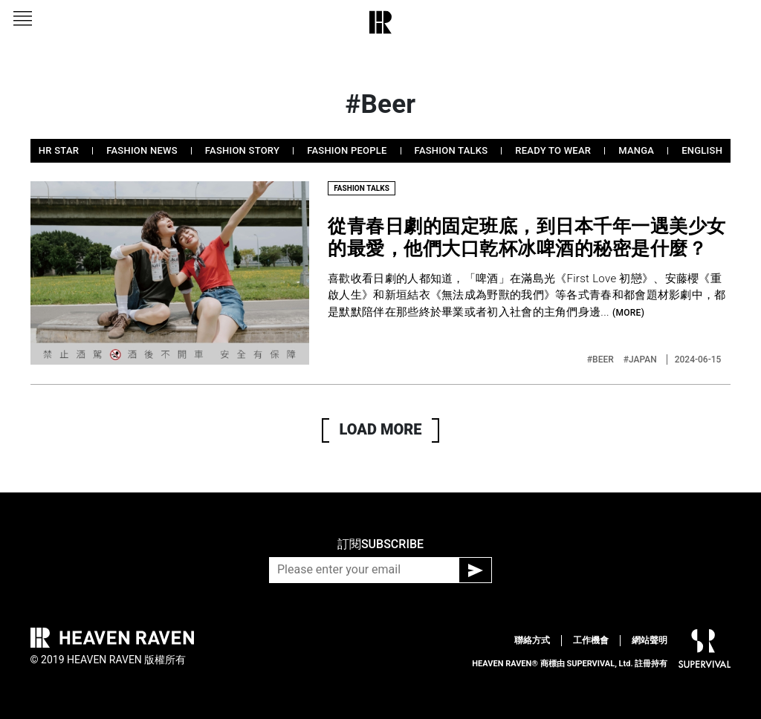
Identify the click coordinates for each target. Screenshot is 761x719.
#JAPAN (641, 359)
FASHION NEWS (142, 150)
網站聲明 (649, 640)
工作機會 (591, 640)
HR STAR (59, 150)
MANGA (636, 150)
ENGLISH (701, 150)
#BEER (601, 359)
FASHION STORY (242, 150)
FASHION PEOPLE (346, 150)
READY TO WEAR (553, 150)
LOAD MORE (381, 429)
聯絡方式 (532, 640)
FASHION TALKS (451, 150)
